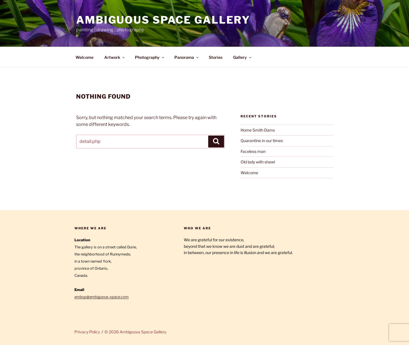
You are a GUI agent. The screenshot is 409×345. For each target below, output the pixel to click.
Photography (150, 57)
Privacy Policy (87, 331)
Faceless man (253, 151)
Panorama (186, 57)
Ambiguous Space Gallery (163, 20)
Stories (215, 57)
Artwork (115, 57)
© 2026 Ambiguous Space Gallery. (136, 331)
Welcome (84, 57)
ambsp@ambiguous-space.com (101, 297)
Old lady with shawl (258, 161)
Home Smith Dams (258, 130)
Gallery (242, 57)
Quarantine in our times (262, 140)
